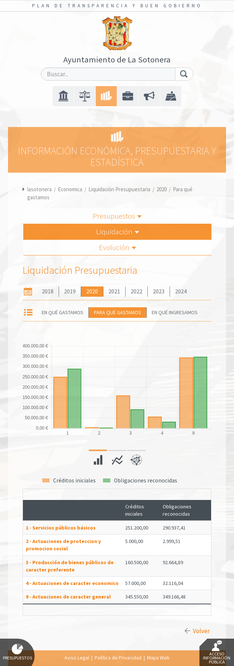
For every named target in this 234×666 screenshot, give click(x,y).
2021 (114, 291)
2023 (158, 291)
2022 (136, 291)
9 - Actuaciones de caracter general (68, 596)
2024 (181, 291)
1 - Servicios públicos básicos (61, 527)
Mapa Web (158, 657)
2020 (161, 189)
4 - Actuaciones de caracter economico (72, 583)
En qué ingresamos (175, 312)
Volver (201, 631)
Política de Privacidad (118, 657)
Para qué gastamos (117, 312)
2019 (70, 291)
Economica (70, 189)
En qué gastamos (62, 312)
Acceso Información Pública (216, 652)
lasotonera (39, 189)
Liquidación (117, 231)
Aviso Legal (76, 657)
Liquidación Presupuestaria (119, 189)
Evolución (117, 247)
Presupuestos (117, 216)
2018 (47, 291)
